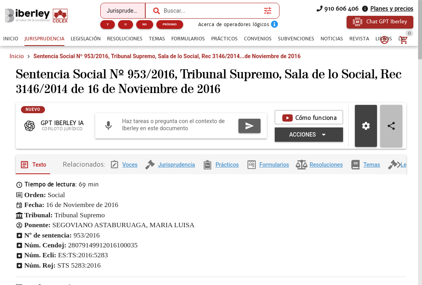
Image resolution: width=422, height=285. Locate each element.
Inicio (16, 56)
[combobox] (212, 10)
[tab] (10, 39)
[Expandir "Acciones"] (309, 136)
